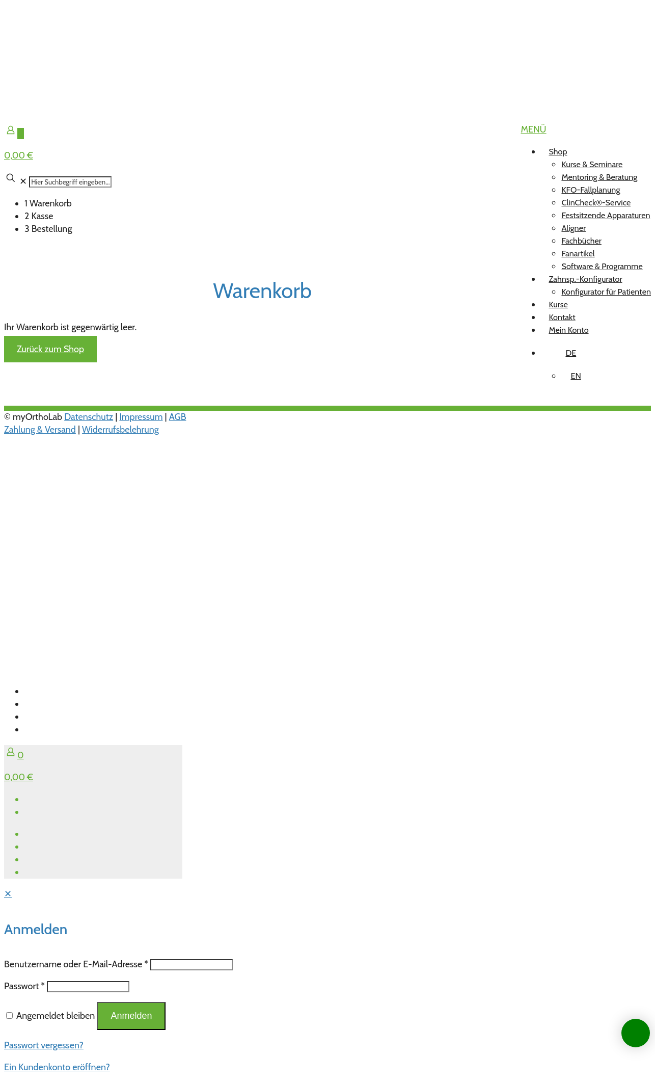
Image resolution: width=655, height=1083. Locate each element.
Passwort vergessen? (44, 1045)
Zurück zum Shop (50, 349)
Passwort (24, 986)
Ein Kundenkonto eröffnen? (57, 1067)
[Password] (88, 986)
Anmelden (131, 1016)
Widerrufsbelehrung (120, 429)
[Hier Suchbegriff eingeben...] (70, 182)
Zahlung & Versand (40, 429)
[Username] (191, 964)
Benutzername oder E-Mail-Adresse (76, 964)
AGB (177, 416)
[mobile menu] (533, 129)
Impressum (140, 416)
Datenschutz (88, 416)
